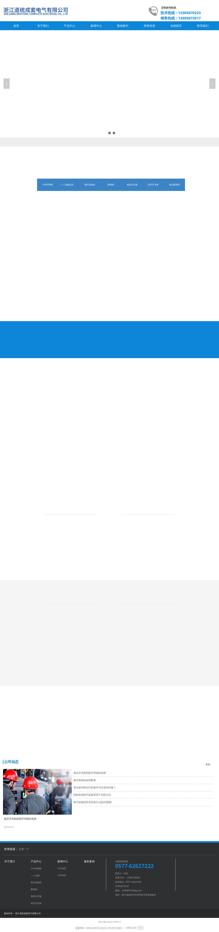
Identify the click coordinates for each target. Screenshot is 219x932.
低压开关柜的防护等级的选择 (89, 773)
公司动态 (62, 868)
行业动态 (62, 875)
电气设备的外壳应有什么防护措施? (92, 802)
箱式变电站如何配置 (84, 780)
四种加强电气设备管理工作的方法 (92, 795)
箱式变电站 (89, 184)
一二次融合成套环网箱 (69, 184)
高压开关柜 (153, 184)
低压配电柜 (174, 184)
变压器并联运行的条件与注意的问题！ (94, 787)
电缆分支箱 (132, 184)
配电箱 (111, 184)
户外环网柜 (47, 184)
